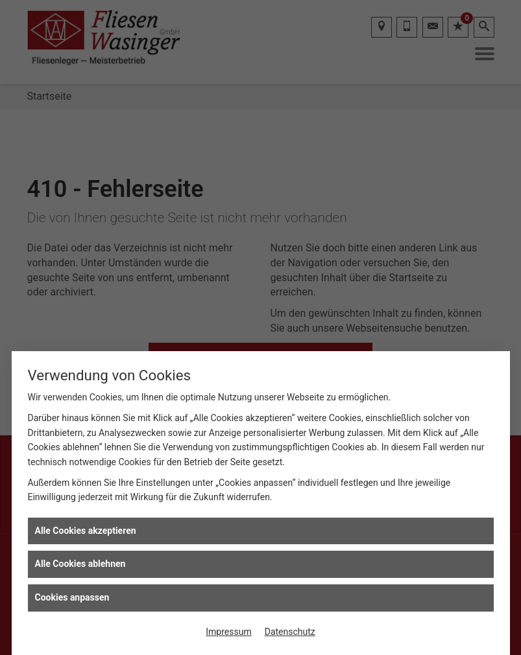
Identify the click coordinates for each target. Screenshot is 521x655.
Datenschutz (290, 631)
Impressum (228, 631)
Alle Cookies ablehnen (80, 563)
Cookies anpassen (72, 597)
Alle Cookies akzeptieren (85, 530)
